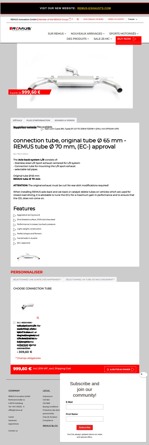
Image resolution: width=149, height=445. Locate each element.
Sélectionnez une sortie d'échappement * (37, 279)
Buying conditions (50, 406)
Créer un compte (116, 19)
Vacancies (12, 420)
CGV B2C (46, 399)
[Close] (143, 375)
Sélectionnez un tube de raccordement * (90, 279)
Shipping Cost (63, 368)
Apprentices (13, 423)
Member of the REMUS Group (53, 19)
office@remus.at (15, 410)
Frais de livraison (50, 417)
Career (11, 417)
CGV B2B (46, 403)
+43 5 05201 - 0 (18, 406)
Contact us (13, 430)
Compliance (48, 420)
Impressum (48, 396)
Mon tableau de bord (93, 19)
